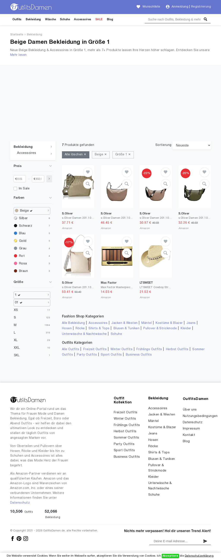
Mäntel (146, 323)
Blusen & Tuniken (127, 328)
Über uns (190, 409)
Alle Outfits (70, 349)
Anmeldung (180, 6)
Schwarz (25, 225)
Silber (23, 218)
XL (16, 340)
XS (16, 310)
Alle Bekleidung (73, 323)
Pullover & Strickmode (160, 328)
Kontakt (189, 435)
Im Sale (24, 188)
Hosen (67, 328)
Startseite (16, 34)
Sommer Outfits (126, 437)
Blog (110, 19)
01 (19, 302)
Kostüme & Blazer (169, 323)
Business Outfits (139, 354)
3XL (16, 355)
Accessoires (82, 19)
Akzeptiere (170, 556)
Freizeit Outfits (95, 349)
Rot (22, 256)
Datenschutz (20, 502)
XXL (17, 347)
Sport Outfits (111, 354)
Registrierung (201, 6)
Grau (23, 248)
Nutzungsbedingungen (200, 416)
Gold (23, 240)
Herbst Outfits (177, 349)
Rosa (23, 263)
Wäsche (50, 19)
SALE (99, 19)
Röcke (80, 328)
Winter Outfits (121, 349)
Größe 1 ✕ (123, 154)
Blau (22, 233)
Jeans (191, 323)
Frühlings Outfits (149, 349)
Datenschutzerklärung (199, 556)
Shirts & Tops (98, 328)
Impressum (191, 428)
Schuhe (65, 19)
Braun (23, 271)
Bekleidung (33, 19)
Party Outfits (87, 354)
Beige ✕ (101, 154)
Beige (27, 210)
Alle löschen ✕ (76, 154)
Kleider (186, 328)
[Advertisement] (110, 95)
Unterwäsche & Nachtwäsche (84, 334)
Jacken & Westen (124, 323)
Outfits (17, 19)
